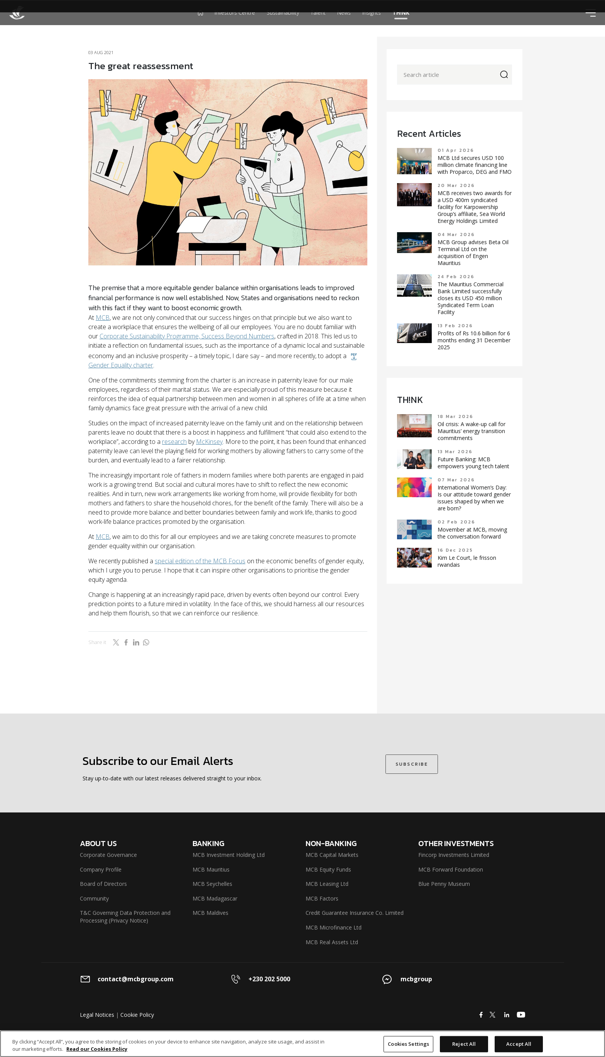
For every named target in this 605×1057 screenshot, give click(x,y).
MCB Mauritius (211, 869)
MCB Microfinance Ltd (334, 927)
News (344, 24)
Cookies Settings (408, 1043)
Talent (318, 24)
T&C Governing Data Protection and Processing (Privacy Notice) (125, 916)
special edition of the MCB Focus (200, 561)
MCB (103, 317)
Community (94, 898)
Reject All (464, 1043)
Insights (371, 24)
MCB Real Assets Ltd (332, 942)
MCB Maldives (210, 912)
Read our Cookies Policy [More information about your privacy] (96, 1048)
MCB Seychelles (212, 883)
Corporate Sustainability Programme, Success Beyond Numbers (187, 336)
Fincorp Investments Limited (453, 854)
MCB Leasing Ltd (327, 883)
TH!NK (400, 24)
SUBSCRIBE (411, 763)
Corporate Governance (108, 854)
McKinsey (209, 441)
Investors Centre (235, 24)
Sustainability (283, 24)
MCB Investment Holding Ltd (229, 854)
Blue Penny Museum (444, 883)
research (174, 441)
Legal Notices (97, 1014)
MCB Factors (322, 898)
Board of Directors (103, 883)
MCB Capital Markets (332, 854)
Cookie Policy (137, 1014)
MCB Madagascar (215, 898)
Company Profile (101, 869)
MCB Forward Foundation (450, 869)
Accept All (518, 1043)
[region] (302, 1043)
